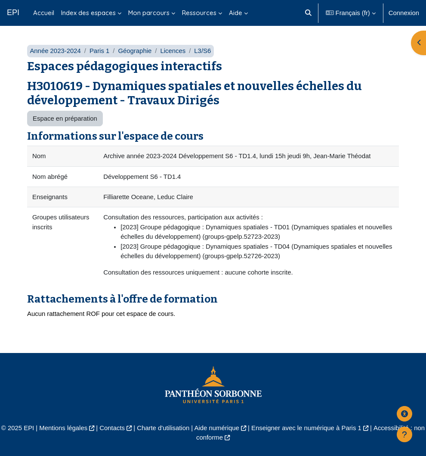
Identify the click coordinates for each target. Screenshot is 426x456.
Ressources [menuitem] (199, 13)
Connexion (404, 12)
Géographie (134, 50)
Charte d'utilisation (163, 428)
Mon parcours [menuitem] (149, 13)
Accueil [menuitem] (43, 13)
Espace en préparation (65, 118)
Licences (172, 50)
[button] (308, 13)
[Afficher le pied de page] (404, 434)
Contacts (112, 428)
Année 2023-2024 (55, 50)
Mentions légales (63, 428)
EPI (13, 12)
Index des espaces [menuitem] (88, 13)
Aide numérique (216, 428)
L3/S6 (202, 50)
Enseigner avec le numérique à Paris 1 (306, 428)
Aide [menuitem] (235, 13)
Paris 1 (99, 50)
